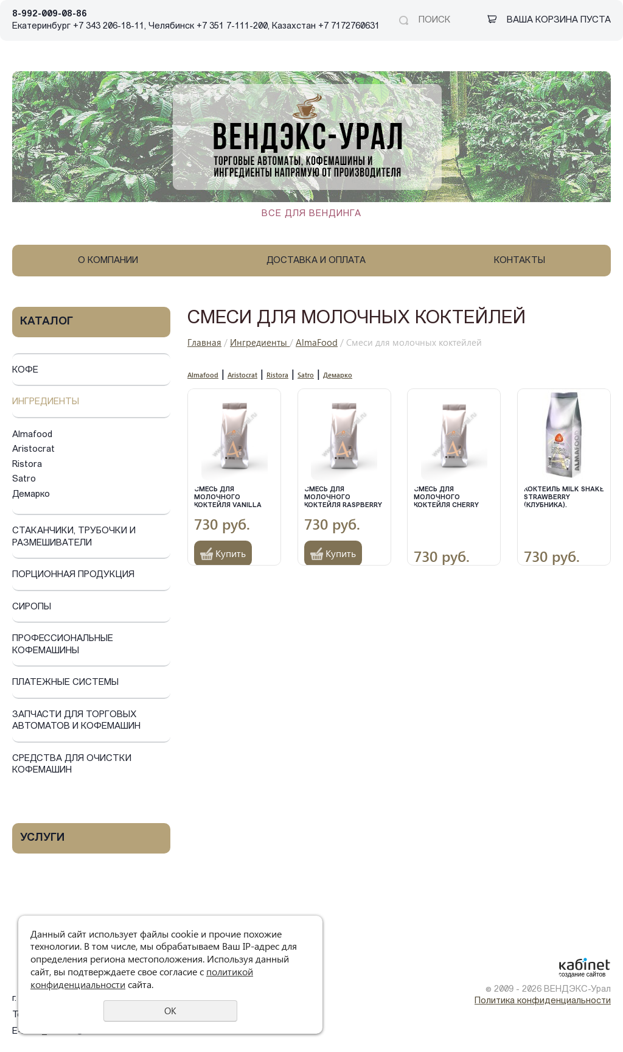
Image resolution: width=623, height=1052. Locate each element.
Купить (230, 553)
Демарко (31, 494)
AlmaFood (317, 342)
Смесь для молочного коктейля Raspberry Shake (343, 497)
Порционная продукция (73, 575)
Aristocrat (33, 449)
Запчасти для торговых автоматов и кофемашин (76, 721)
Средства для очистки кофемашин (71, 765)
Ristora (27, 464)
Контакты (519, 260)
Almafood (32, 435)
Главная (204, 342)
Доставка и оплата (316, 260)
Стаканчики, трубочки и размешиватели (74, 537)
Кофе (25, 370)
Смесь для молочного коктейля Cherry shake (446, 497)
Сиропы (31, 607)
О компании (108, 260)
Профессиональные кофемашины (62, 645)
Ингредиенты (45, 402)
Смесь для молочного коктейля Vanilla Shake (228, 497)
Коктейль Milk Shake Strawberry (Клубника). (564, 497)
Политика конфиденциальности (543, 1001)
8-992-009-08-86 (49, 14)
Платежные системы (65, 682)
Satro (24, 479)
